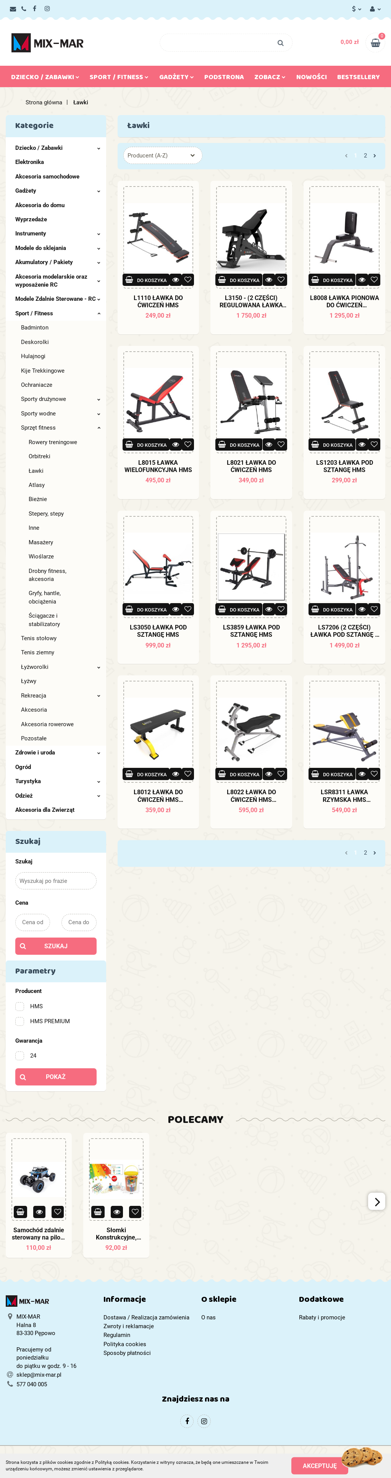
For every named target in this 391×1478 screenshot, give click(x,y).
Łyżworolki (60, 667)
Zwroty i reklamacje (128, 1326)
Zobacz (270, 78)
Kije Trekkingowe (43, 370)
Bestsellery (358, 78)
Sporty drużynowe (60, 399)
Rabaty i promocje (322, 1317)
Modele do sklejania (57, 248)
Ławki (36, 470)
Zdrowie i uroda (57, 752)
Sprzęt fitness (60, 427)
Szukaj (56, 946)
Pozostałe (34, 738)
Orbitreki (39, 456)
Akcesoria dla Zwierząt (44, 809)
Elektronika (29, 162)
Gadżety (176, 78)
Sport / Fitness (119, 78)
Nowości (311, 78)
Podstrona (224, 78)
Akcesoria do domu (40, 205)
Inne (34, 527)
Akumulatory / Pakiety (57, 262)
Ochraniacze (36, 384)
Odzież (57, 795)
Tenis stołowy (39, 638)
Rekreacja (60, 695)
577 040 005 (31, 1384)
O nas (208, 1317)
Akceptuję (320, 1465)
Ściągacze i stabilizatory (44, 619)
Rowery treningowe (53, 442)
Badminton (34, 327)
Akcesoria (34, 709)
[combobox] (162, 155)
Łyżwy (28, 681)
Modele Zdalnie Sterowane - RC (57, 298)
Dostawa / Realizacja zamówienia (146, 1317)
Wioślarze (41, 556)
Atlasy (37, 485)
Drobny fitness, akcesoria (47, 575)
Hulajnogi (33, 356)
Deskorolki (35, 342)
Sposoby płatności (127, 1353)
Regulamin (116, 1335)
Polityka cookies (124, 1344)
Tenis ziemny (37, 652)
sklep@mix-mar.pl (38, 1374)
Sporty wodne (60, 413)
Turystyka (57, 781)
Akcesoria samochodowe (47, 176)
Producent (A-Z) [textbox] (148, 155)
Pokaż (56, 1077)
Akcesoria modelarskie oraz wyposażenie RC (57, 280)
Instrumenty (57, 233)
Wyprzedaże (31, 219)
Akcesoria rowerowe (47, 724)
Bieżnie (38, 499)
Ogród (23, 767)
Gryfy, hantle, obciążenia (45, 597)
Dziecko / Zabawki (45, 78)
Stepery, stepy (46, 513)
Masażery (41, 542)
